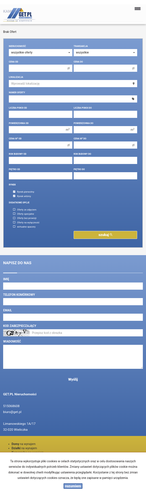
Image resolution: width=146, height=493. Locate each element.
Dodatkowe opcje (19, 202)
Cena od (13, 61)
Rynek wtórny (22, 196)
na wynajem (24, 444)
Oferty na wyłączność (26, 222)
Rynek (12, 184)
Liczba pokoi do (83, 108)
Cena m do (80, 138)
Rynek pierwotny (23, 192)
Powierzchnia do (83, 123)
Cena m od (15, 138)
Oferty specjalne (23, 214)
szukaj (105, 235)
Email (7, 310)
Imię (6, 279)
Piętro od (14, 169)
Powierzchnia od (19, 123)
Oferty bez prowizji (24, 218)
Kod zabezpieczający (19, 326)
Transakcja (81, 46)
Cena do (78, 61)
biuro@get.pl (12, 412)
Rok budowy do (82, 154)
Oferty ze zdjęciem (24, 209)
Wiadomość (12, 341)
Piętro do (79, 169)
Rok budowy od (17, 154)
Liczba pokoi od (18, 108)
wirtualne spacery (24, 226)
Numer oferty (17, 92)
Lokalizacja (16, 77)
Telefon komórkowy (19, 294)
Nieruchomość (17, 46)
